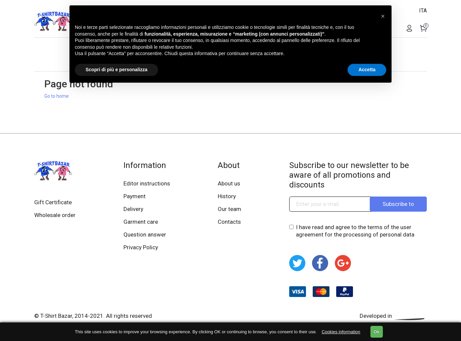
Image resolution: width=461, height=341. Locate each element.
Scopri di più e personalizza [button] (116, 69)
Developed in (393, 315)
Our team (229, 209)
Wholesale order (54, 215)
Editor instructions (146, 183)
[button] (382, 16)
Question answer (144, 234)
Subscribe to (398, 204)
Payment (134, 196)
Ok (376, 331)
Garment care (140, 221)
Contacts (229, 221)
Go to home (56, 96)
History (227, 196)
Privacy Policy (140, 247)
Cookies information (341, 331)
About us (229, 183)
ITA (423, 10)
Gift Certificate (53, 202)
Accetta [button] (366, 69)
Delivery (133, 209)
